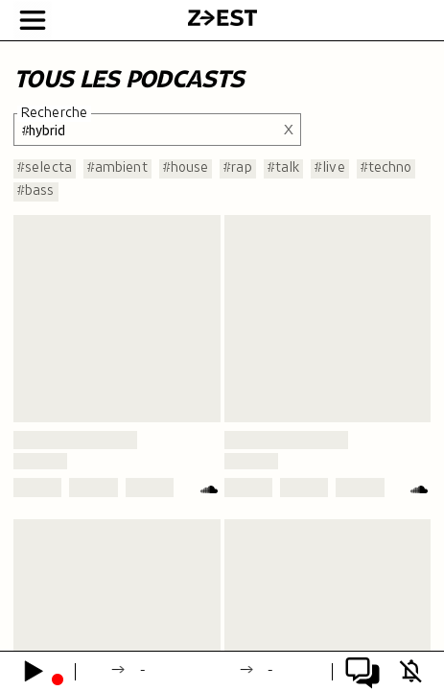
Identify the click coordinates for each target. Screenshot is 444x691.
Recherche (54, 113)
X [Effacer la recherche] (288, 129)
